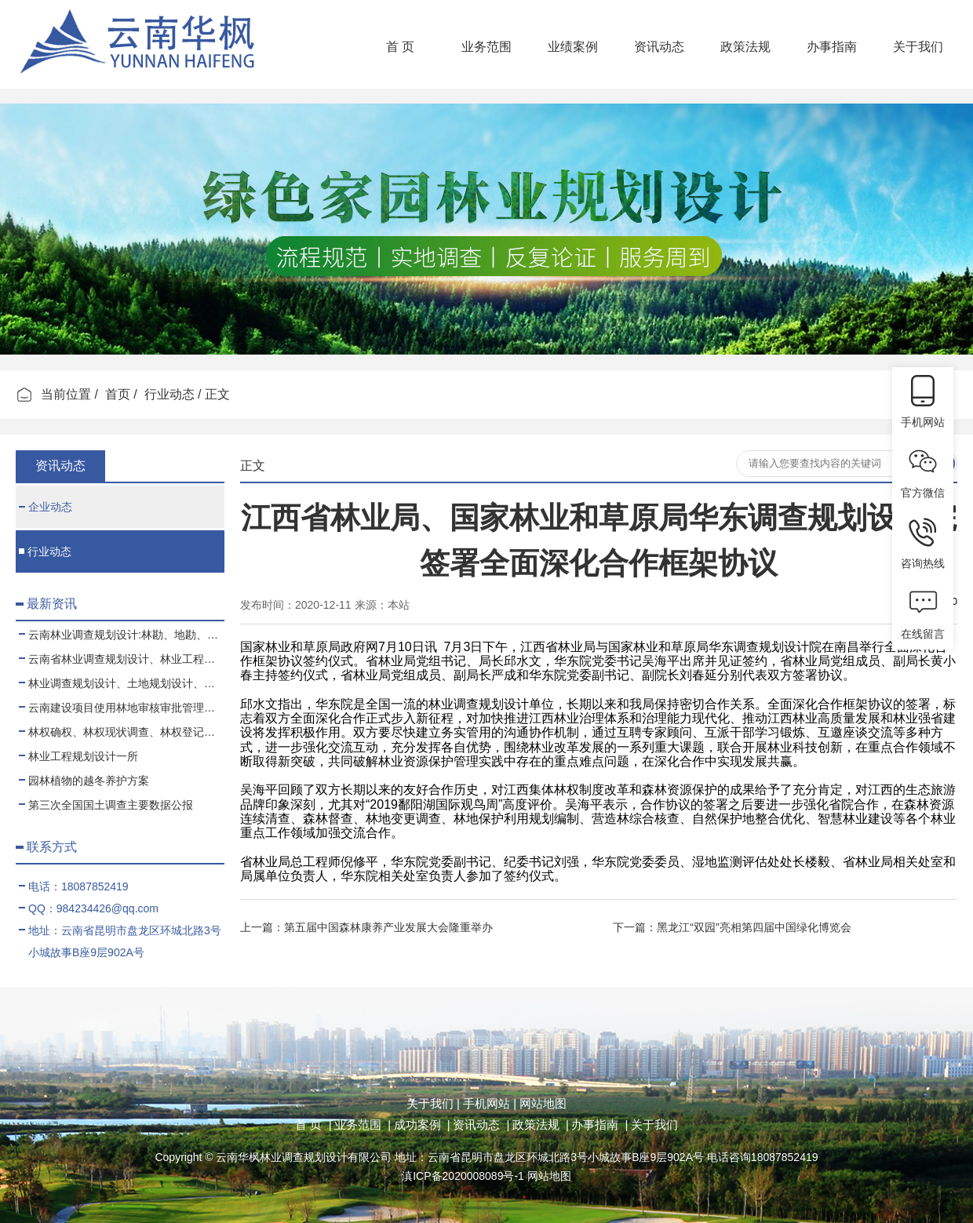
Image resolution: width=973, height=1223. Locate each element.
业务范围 (486, 46)
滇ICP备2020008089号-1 (463, 1176)
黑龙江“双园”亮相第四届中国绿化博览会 (754, 927)
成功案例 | (422, 1124)
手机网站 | (488, 1103)
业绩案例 (573, 46)
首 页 (400, 46)
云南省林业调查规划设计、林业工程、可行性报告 (121, 659)
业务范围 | (362, 1124)
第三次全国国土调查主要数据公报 (106, 805)
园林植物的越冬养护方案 (84, 780)
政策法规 (745, 46)
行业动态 (169, 394)
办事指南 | (599, 1124)
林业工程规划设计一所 (78, 756)
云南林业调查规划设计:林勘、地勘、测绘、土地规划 (121, 634)
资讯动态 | (481, 1124)
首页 (117, 394)
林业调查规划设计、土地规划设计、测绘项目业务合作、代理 (121, 683)
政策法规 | (540, 1124)
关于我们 (918, 46)
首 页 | (313, 1124)
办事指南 (832, 46)
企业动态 (45, 506)
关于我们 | (433, 1103)
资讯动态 (659, 46)
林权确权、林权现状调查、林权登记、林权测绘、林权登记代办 (121, 732)
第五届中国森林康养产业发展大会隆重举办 (388, 927)
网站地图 (541, 1103)
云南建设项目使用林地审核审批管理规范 (121, 707)
